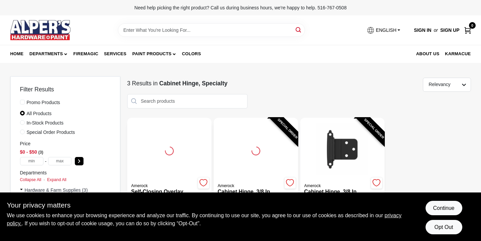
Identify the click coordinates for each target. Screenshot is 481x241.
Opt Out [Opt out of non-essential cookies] (443, 227)
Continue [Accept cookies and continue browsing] (443, 208)
